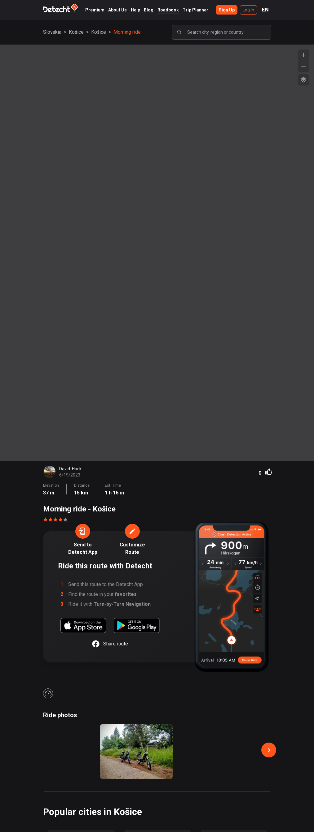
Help (135, 9)
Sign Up (227, 9)
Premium (94, 9)
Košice (76, 32)
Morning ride (127, 32)
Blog (148, 9)
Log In (248, 9)
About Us (117, 9)
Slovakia (52, 32)
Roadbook (168, 9)
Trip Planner (195, 9)
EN (265, 10)
